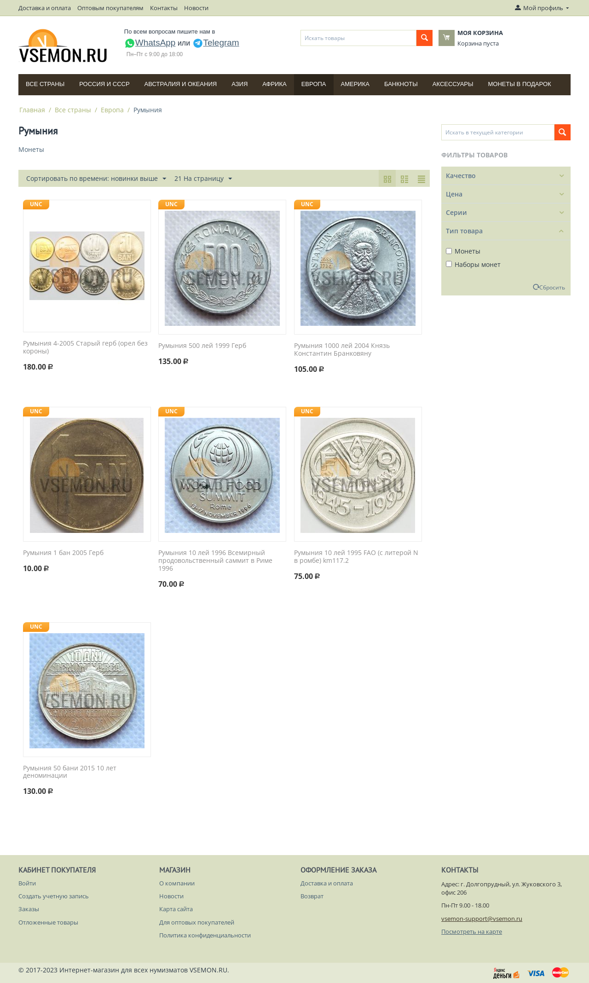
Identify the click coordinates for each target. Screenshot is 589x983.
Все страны (45, 84)
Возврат (311, 896)
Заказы (28, 909)
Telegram (215, 42)
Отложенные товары (48, 922)
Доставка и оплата (44, 8)
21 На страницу (203, 179)
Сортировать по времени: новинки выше (96, 179)
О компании (177, 883)
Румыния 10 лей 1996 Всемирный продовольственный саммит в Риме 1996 (215, 560)
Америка (355, 84)
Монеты (463, 251)
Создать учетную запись (53, 896)
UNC (36, 204)
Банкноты (401, 84)
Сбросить (552, 287)
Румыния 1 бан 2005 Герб (63, 553)
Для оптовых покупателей (196, 922)
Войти (27, 883)
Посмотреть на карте (471, 931)
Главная (32, 109)
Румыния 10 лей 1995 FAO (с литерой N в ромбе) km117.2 (356, 557)
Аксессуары (453, 84)
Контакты (164, 8)
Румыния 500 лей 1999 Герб (202, 346)
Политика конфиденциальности (205, 935)
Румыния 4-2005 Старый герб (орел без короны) (85, 347)
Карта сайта (176, 909)
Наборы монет (473, 264)
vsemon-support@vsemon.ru (481, 918)
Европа (313, 84)
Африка (274, 84)
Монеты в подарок (519, 84)
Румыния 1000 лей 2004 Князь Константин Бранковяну (342, 350)
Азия (239, 84)
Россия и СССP (104, 84)
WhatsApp (150, 42)
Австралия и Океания (180, 84)
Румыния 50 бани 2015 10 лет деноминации (69, 772)
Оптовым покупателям (110, 8)
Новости (196, 8)
